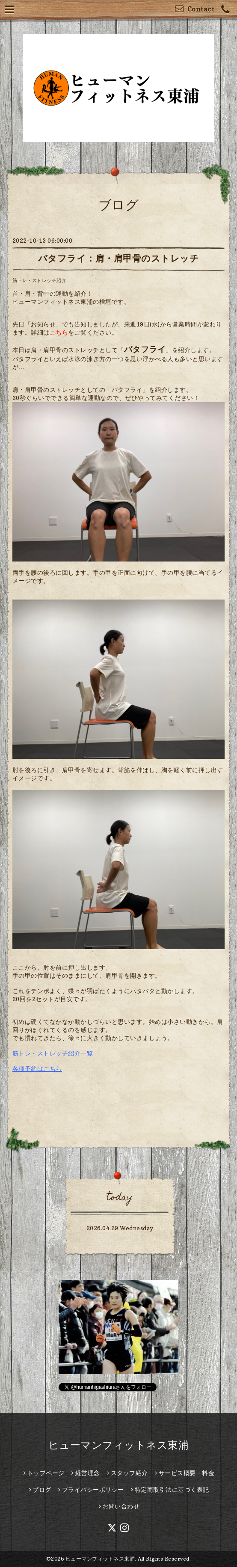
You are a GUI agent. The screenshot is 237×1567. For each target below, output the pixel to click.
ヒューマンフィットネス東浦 (118, 1445)
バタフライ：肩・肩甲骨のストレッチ (118, 258)
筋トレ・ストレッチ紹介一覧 (52, 1053)
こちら (59, 332)
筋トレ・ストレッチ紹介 (39, 280)
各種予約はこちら (37, 1068)
